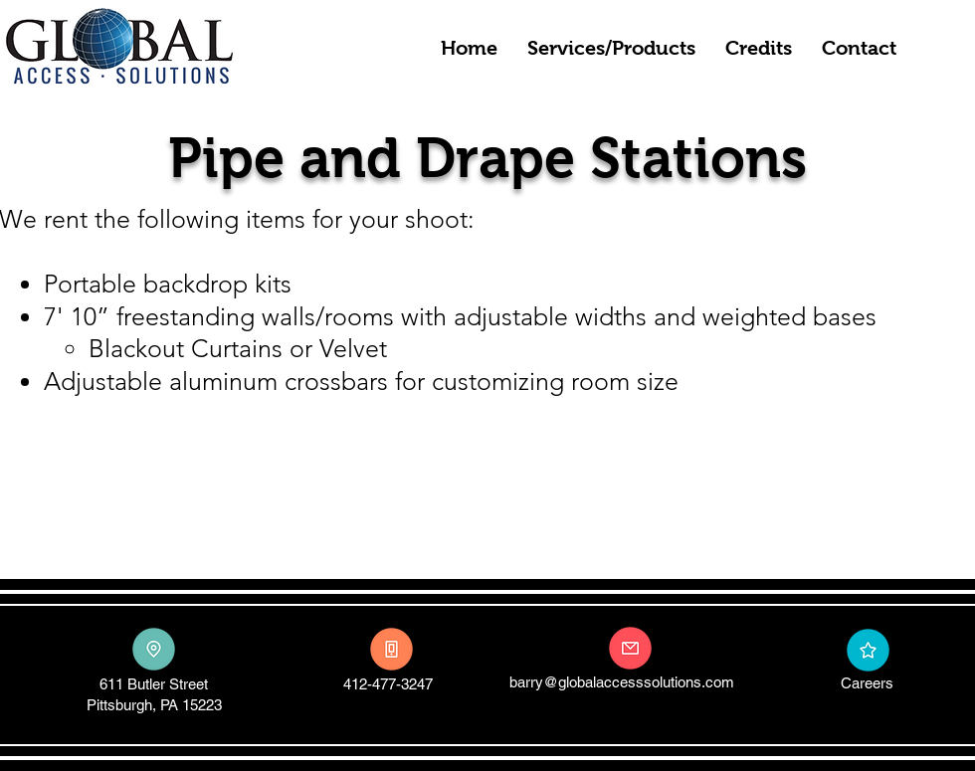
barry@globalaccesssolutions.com (621, 682)
